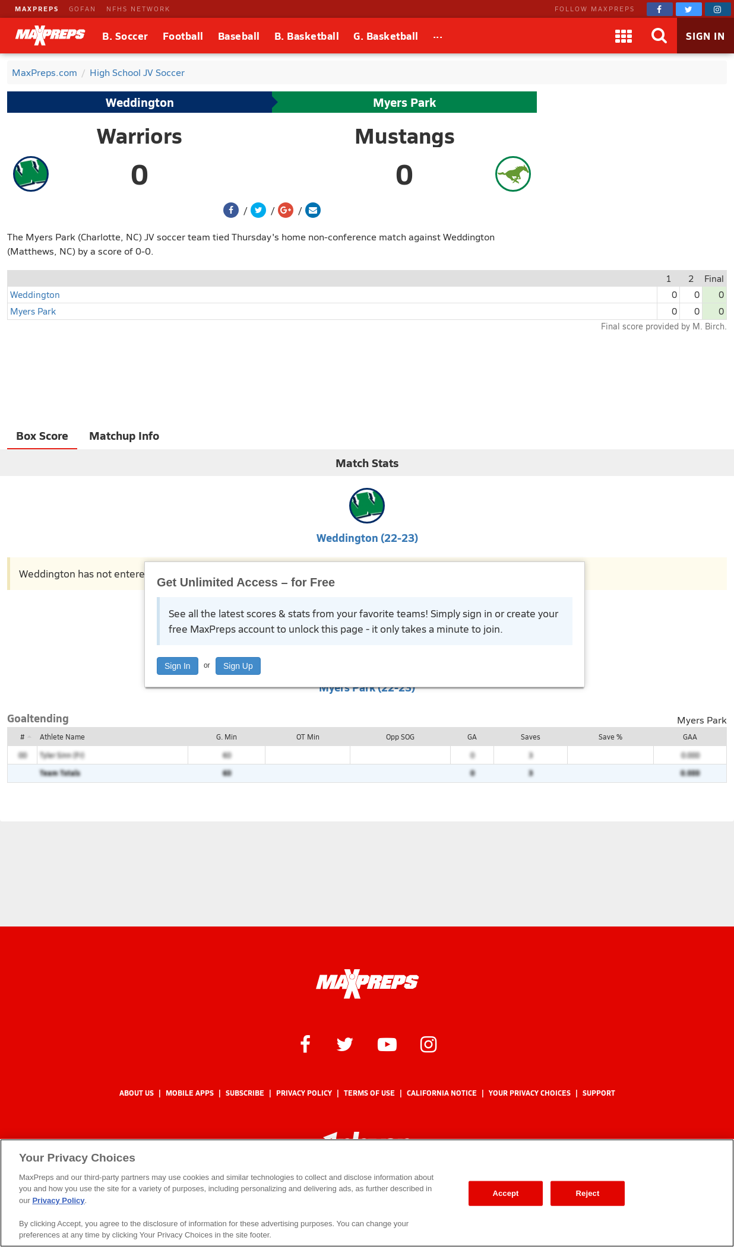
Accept (505, 1193)
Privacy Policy (304, 1093)
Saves (530, 736)
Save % (610, 736)
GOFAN (82, 8)
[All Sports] (438, 35)
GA (472, 736)
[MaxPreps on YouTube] (387, 1043)
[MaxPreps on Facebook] (660, 9)
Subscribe (245, 1093)
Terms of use (369, 1093)
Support (599, 1093)
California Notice (442, 1093)
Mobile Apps (190, 1093)
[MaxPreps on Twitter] (689, 9)
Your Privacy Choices (530, 1093)
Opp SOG (400, 736)
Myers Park (404, 102)
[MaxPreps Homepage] (367, 984)
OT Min (307, 736)
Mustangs (405, 135)
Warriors (139, 135)
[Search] (659, 35)
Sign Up (238, 666)
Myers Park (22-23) (367, 687)
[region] (367, 1193)
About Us (136, 1093)
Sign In (177, 666)
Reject (588, 1193)
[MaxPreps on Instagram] (718, 9)
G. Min (226, 736)
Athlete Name (62, 736)
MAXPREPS (37, 8)
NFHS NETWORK (138, 8)
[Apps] (623, 35)
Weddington (140, 102)
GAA (690, 736)
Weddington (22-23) (367, 537)
